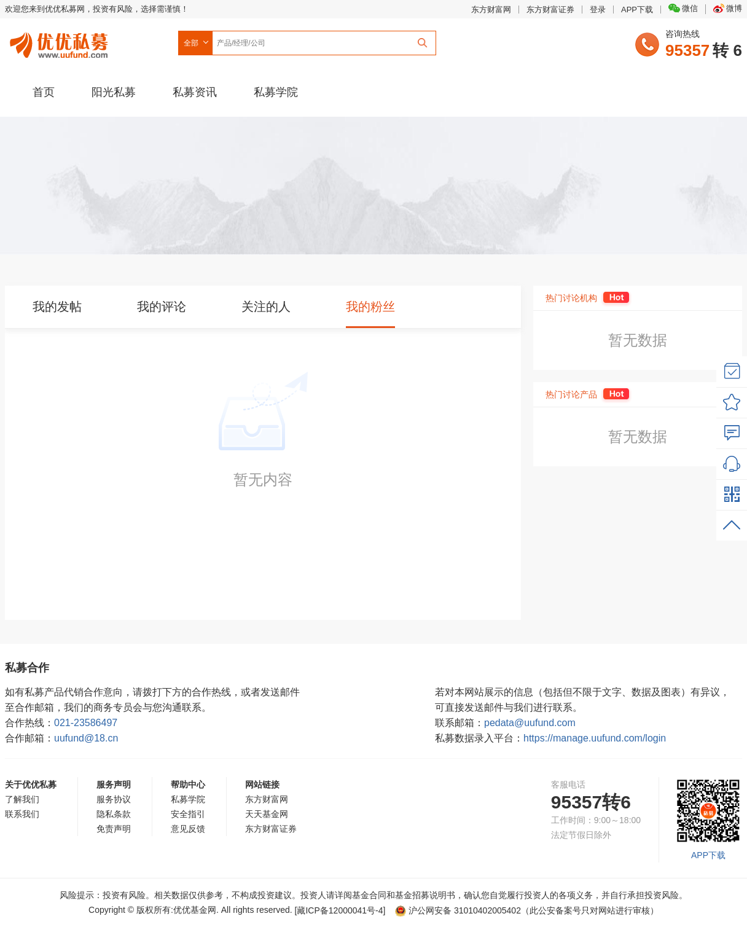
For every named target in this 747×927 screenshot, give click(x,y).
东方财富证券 (550, 9)
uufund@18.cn (86, 738)
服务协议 (113, 799)
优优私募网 (61, 42)
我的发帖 (57, 306)
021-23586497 (85, 723)
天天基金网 (266, 814)
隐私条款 (113, 814)
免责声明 (113, 829)
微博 (727, 8)
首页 (44, 92)
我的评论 (161, 306)
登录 (598, 9)
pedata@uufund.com (530, 723)
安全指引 (188, 814)
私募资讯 (195, 92)
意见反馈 (188, 829)
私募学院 (276, 92)
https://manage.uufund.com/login (594, 738)
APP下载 (637, 9)
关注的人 (266, 306)
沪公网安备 (458, 910)
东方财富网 (491, 9)
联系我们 (22, 814)
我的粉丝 (370, 306)
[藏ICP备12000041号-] (341, 910)
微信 (683, 8)
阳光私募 (114, 92)
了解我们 (22, 799)
